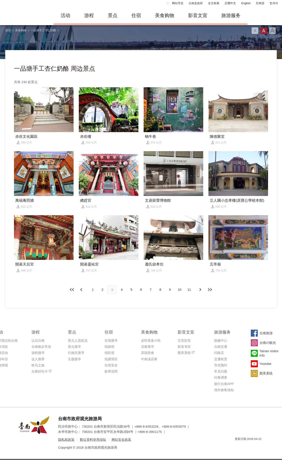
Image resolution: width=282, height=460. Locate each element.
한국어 (274, 3)
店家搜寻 (147, 346)
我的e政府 (238, 446)
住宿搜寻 (111, 340)
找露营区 (111, 359)
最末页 (209, 289)
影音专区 (184, 346)
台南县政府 (196, 3)
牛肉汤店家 (149, 359)
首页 (8, 30)
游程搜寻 (38, 353)
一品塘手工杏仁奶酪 (43, 30)
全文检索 (213, 3)
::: (168, 3)
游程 (89, 15)
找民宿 (109, 353)
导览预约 (220, 365)
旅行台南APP (224, 384)
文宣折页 (184, 340)
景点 (112, 15)
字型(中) (263, 30)
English (246, 3)
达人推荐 (38, 359)
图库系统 (184, 353)
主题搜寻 (74, 359)
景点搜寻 (74, 346)
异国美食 (147, 353)
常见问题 (220, 371)
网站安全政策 (121, 439)
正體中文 (230, 3)
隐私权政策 (66, 439)
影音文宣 (197, 15)
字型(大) (272, 30)
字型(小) (255, 30)
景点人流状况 (78, 340)
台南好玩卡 (39, 371)
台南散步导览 (41, 346)
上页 (200, 289)
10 (179, 289)
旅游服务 (231, 15)
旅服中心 (220, 340)
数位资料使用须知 (93, 439)
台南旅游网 (25, 15)
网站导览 (177, 3)
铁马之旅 (38, 365)
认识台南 (38, 340)
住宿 (136, 15)
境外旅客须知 (224, 390)
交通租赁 (220, 359)
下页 (81, 289)
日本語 (260, 3)
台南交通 (220, 346)
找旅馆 (109, 346)
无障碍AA (253, 446)
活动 (65, 15)
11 (189, 289)
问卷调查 (220, 377)
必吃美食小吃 (151, 340)
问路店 (219, 353)
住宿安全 (111, 365)
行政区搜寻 (76, 353)
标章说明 (111, 371)
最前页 (72, 289)
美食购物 (164, 15)
